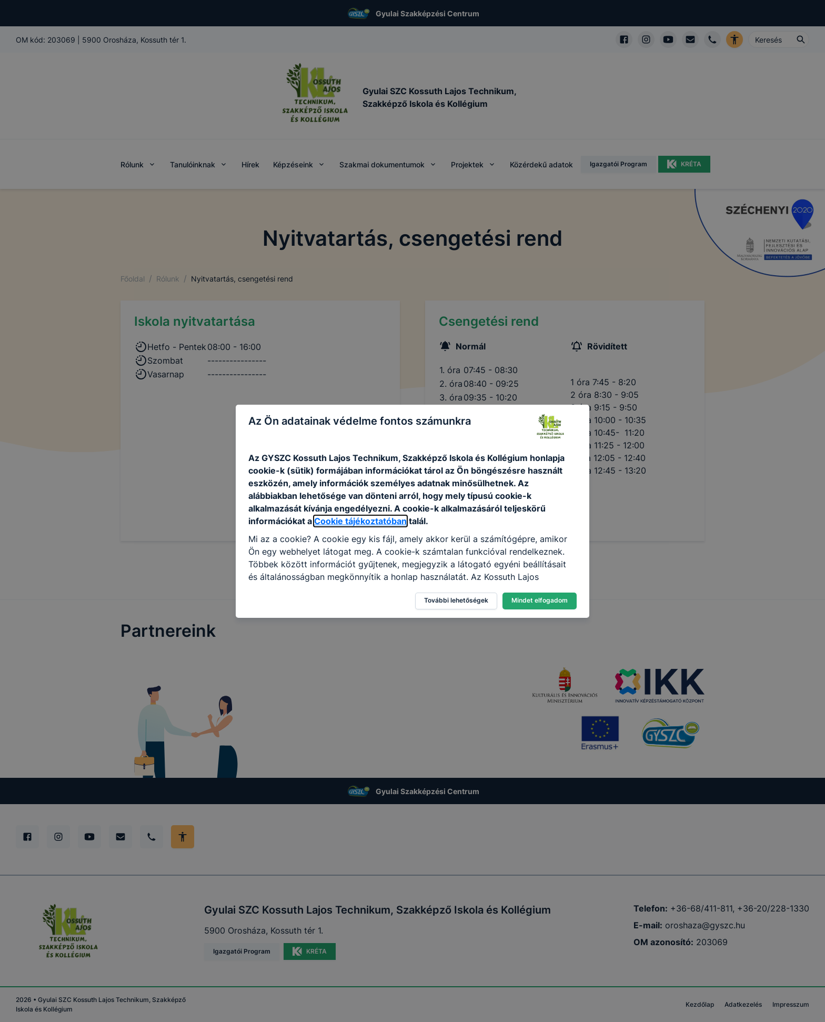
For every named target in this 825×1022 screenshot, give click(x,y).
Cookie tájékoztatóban (360, 521)
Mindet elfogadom (539, 600)
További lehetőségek (456, 600)
